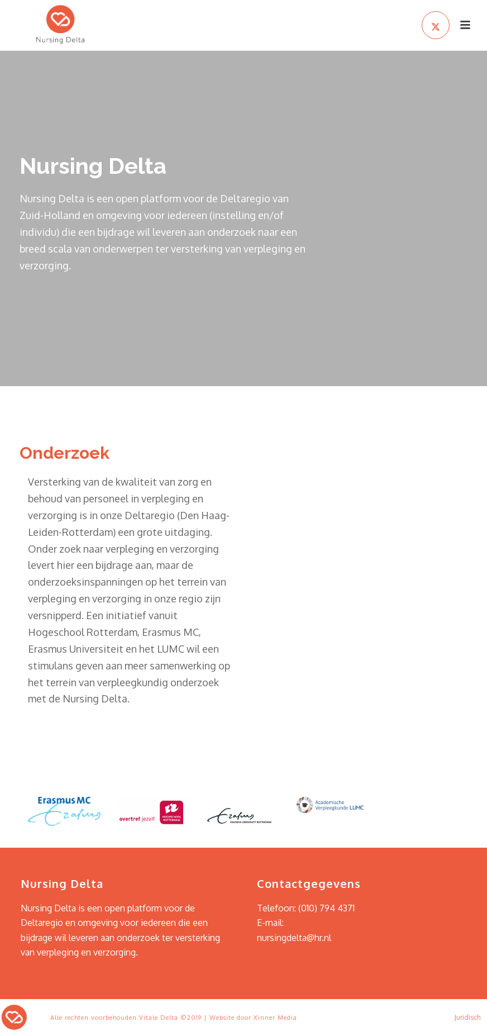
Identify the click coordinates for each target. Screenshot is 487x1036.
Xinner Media (275, 1017)
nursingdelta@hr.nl (294, 937)
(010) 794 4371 (326, 908)
